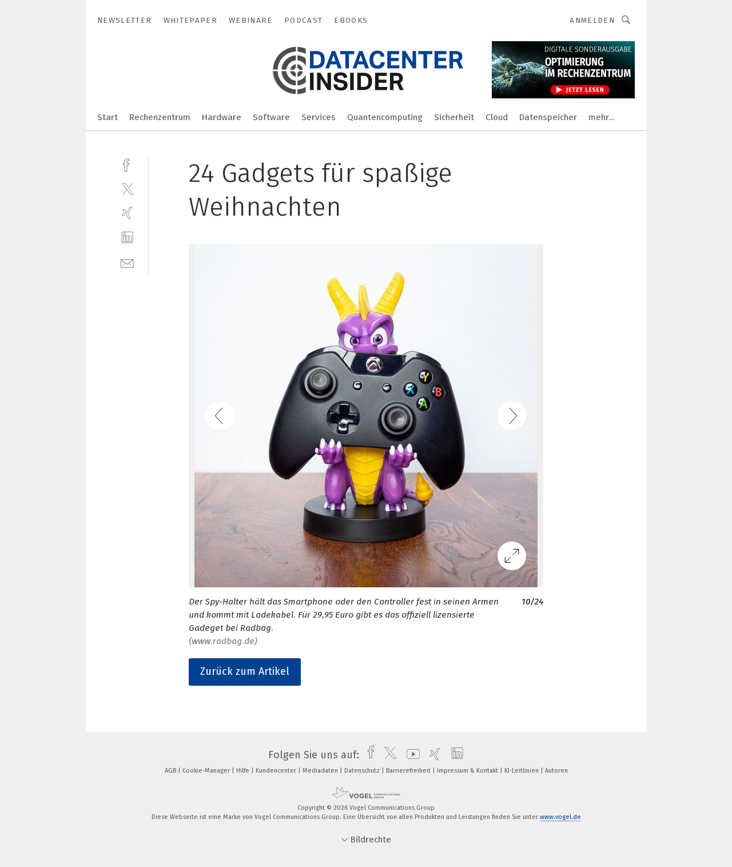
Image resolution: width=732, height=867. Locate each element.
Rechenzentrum (159, 117)
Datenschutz (362, 770)
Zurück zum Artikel (244, 671)
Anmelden (592, 20)
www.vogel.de (560, 817)
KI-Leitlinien (522, 770)
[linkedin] (127, 237)
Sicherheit (454, 117)
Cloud (497, 117)
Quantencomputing (385, 117)
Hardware (221, 117)
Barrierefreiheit (409, 770)
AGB (171, 770)
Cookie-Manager (207, 770)
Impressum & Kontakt (468, 770)
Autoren (556, 770)
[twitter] (127, 188)
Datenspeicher (548, 117)
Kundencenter (277, 770)
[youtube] (410, 755)
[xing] (127, 213)
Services (318, 117)
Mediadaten (321, 770)
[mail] (127, 262)
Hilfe (243, 770)
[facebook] (127, 164)
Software (271, 117)
